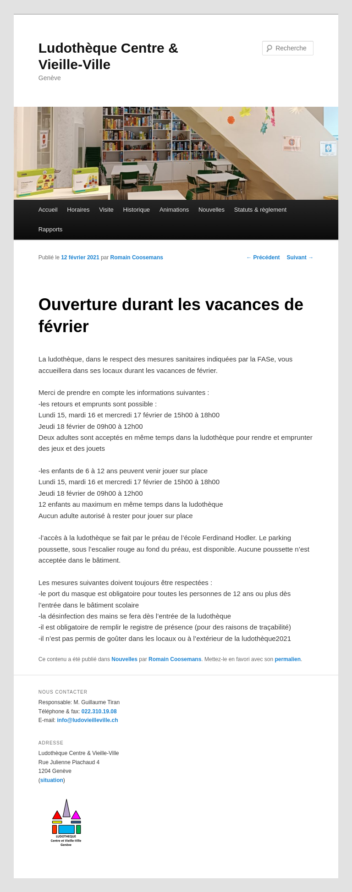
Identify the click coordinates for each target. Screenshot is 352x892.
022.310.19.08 (99, 711)
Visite (106, 209)
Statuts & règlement (260, 209)
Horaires (78, 209)
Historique (136, 209)
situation (51, 780)
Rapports (50, 229)
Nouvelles (211, 209)
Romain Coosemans (136, 257)
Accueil (48, 209)
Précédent (263, 257)
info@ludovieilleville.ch (87, 720)
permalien (288, 659)
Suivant (300, 257)
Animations (174, 209)
